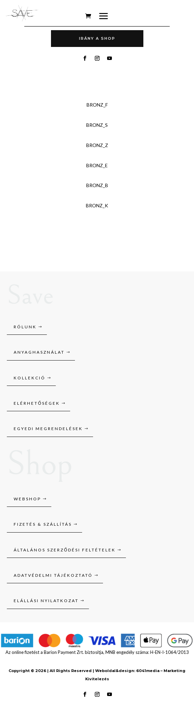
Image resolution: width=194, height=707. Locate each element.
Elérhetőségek (37, 403)
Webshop (27, 498)
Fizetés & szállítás (43, 524)
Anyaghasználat (39, 352)
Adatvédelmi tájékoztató (53, 575)
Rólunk (25, 326)
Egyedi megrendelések (48, 428)
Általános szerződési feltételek (65, 549)
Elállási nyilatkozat (46, 600)
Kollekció (30, 377)
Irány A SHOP (97, 38)
